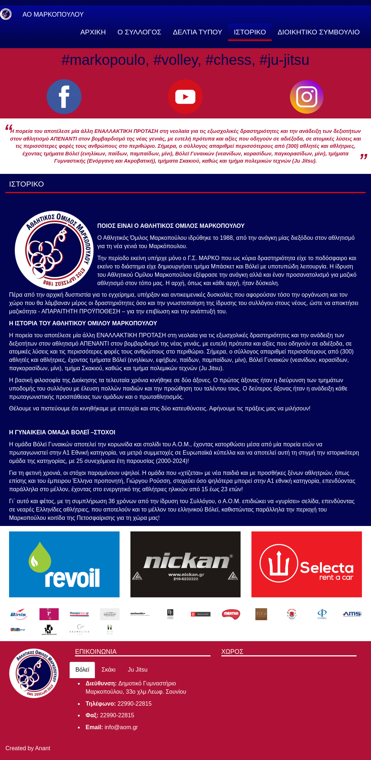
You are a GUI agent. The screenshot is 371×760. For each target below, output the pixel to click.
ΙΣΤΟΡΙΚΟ (250, 32)
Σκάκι (108, 670)
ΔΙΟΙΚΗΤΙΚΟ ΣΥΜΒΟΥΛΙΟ (319, 32)
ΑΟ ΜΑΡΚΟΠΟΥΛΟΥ (53, 14)
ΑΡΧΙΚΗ (93, 32)
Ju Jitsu (137, 670)
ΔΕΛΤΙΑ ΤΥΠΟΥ (197, 32)
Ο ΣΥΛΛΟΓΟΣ (139, 32)
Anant (42, 748)
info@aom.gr (121, 727)
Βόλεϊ (82, 670)
